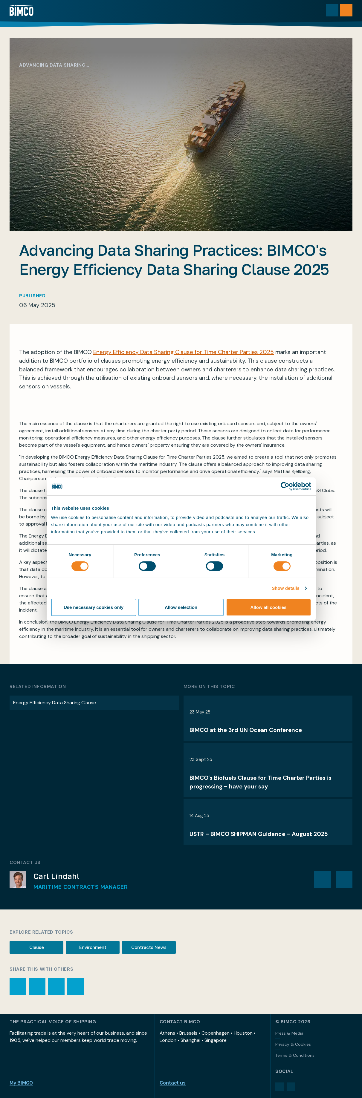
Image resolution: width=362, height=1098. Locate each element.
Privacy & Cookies (293, 1044)
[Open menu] (346, 10)
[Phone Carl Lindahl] (344, 879)
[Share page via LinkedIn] (75, 986)
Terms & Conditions (294, 1055)
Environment (92, 947)
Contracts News (149, 947)
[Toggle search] (332, 10)
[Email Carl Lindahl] (322, 879)
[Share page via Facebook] (56, 986)
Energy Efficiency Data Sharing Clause (54, 702)
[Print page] (18, 986)
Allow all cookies (269, 607)
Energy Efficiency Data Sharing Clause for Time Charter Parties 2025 (183, 352)
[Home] (22, 10)
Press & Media (289, 1033)
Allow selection (181, 607)
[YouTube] (291, 1086)
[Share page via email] (37, 986)
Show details (286, 588)
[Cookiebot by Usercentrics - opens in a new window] (285, 486)
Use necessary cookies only (93, 607)
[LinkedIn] (279, 1086)
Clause (36, 947)
